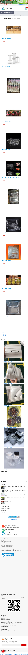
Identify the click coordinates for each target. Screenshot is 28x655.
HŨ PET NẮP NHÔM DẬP (6, 66)
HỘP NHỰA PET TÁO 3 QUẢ (7, 121)
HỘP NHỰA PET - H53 (6, 205)
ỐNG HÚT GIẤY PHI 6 (8, 361)
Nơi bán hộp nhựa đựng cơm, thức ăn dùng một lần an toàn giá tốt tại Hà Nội (13, 490)
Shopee (17, 622)
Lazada (20, 622)
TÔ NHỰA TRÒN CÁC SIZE (8, 469)
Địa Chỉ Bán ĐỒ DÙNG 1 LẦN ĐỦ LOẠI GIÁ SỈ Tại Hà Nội (12, 498)
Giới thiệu (2, 540)
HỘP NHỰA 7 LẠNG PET (6, 316)
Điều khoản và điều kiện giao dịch (7, 542)
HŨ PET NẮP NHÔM (5, 94)
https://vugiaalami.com (6, 622)
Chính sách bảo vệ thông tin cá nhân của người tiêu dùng (11, 550)
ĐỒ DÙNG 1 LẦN (6, 501)
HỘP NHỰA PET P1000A (6, 149)
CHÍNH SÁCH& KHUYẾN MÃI (23, 4)
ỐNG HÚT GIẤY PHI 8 (8, 383)
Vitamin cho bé (14, 519)
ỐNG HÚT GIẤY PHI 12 (8, 405)
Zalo (15, 622)
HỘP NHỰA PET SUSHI (8, 447)
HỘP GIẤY (4, 335)
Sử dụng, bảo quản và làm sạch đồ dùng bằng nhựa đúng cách (13, 494)
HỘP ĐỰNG (4, 332)
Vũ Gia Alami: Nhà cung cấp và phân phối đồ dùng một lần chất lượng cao (13, 487)
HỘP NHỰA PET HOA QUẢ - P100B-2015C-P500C (10, 177)
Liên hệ (2, 551)
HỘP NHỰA (5, 334)
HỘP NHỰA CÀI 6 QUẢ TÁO (6, 288)
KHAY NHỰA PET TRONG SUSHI (10, 427)
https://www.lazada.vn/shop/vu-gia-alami (8, 630)
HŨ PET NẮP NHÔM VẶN (6, 38)
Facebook (12, 622)
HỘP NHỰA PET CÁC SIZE (6, 260)
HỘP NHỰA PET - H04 (6, 232)
